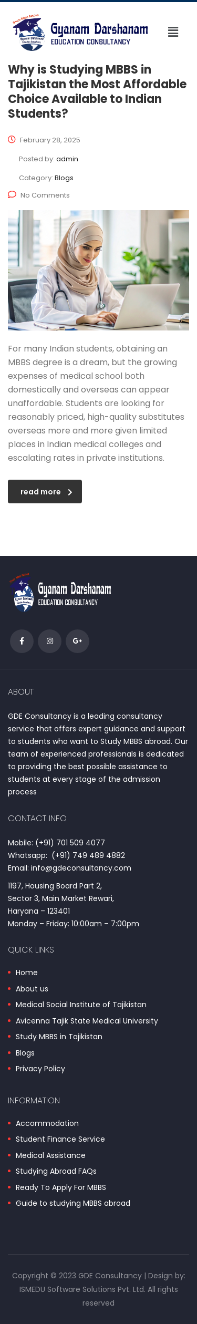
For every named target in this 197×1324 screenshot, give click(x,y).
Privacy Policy (40, 1069)
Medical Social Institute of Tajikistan (81, 1005)
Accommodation (47, 1124)
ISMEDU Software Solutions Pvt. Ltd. (82, 1289)
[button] (173, 32)
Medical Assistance (51, 1156)
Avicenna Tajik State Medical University (87, 1021)
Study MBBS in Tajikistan (59, 1037)
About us (32, 989)
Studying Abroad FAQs (56, 1171)
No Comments (39, 195)
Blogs (25, 1053)
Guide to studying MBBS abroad (73, 1203)
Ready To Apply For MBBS (61, 1188)
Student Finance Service (60, 1139)
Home (27, 973)
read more (46, 492)
